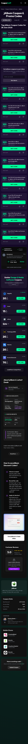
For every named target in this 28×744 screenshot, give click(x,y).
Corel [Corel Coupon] (8, 306)
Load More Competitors (14, 369)
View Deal (13, 262)
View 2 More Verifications (14, 267)
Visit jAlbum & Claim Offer (14, 537)
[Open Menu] (25, 2)
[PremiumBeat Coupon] (14, 635)
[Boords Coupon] (14, 652)
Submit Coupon (14, 667)
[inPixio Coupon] (4, 319)
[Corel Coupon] (4, 306)
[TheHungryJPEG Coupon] (4, 332)
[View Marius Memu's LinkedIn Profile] (4, 622)
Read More (14, 453)
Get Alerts (14, 80)
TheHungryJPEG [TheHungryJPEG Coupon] (11, 332)
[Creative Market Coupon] (14, 646)
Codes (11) (16, 20)
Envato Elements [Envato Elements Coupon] (11, 357)
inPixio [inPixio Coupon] (9, 319)
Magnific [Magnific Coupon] (9, 293)
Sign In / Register (14, 568)
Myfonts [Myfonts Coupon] (9, 344)
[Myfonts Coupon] (4, 345)
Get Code (20, 298)
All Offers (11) (6, 20)
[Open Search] (21, 2)
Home (2, 9)
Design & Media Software (11, 9)
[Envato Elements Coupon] (4, 357)
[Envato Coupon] (14, 640)
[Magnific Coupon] (4, 293)
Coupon (6, 3)
